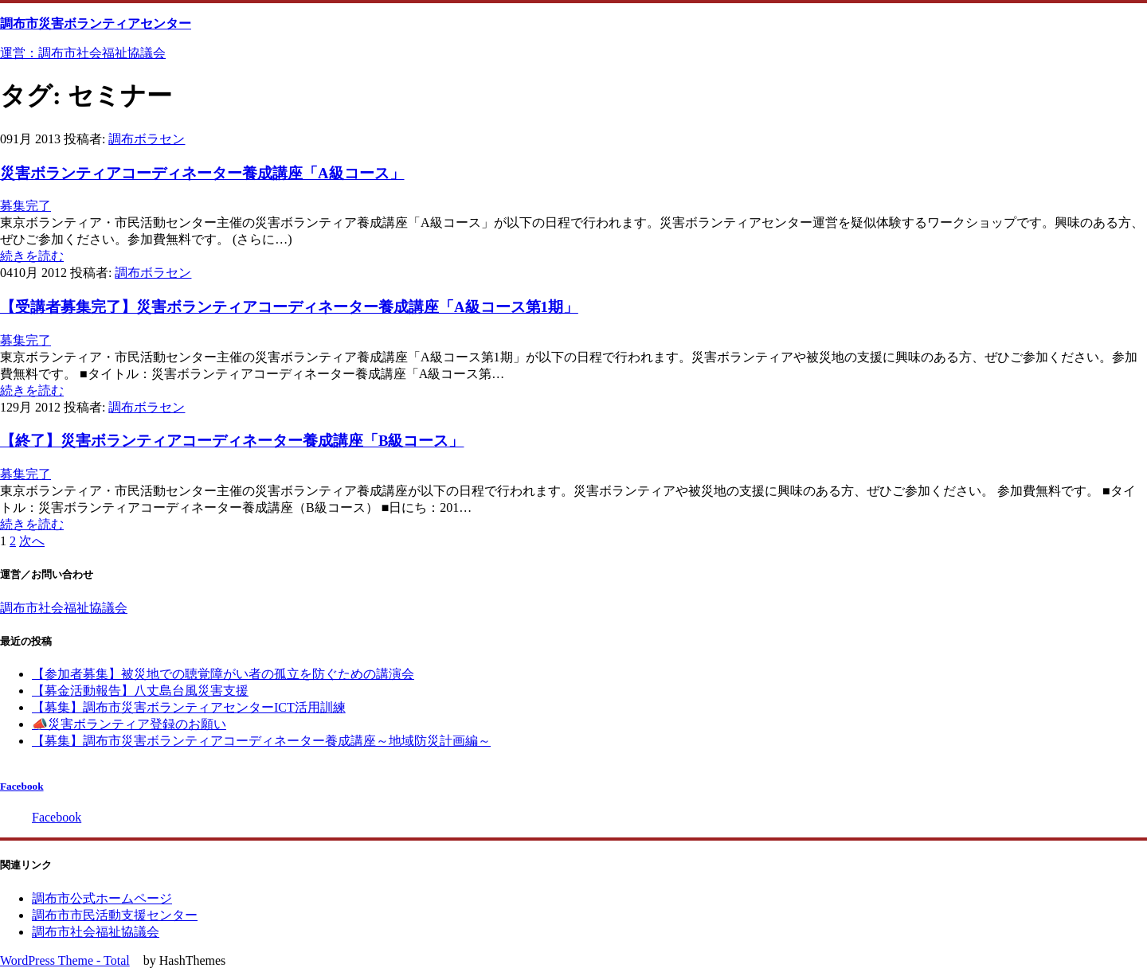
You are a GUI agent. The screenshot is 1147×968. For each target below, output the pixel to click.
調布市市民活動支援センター (115, 915)
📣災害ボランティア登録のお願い (129, 724)
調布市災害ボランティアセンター (95, 23)
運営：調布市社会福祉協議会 (83, 53)
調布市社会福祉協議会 (63, 608)
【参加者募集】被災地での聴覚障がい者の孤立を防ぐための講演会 (223, 674)
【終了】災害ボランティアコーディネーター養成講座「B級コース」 (232, 440)
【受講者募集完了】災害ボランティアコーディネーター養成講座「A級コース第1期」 (289, 307)
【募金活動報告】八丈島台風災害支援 (140, 690)
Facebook (22, 786)
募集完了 (25, 206)
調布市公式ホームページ (102, 898)
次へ (32, 541)
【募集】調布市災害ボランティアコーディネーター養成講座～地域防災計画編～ (261, 740)
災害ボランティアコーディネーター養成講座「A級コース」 (202, 173)
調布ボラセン (146, 139)
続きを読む (32, 256)
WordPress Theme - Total (65, 960)
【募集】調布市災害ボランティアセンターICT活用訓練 (189, 707)
